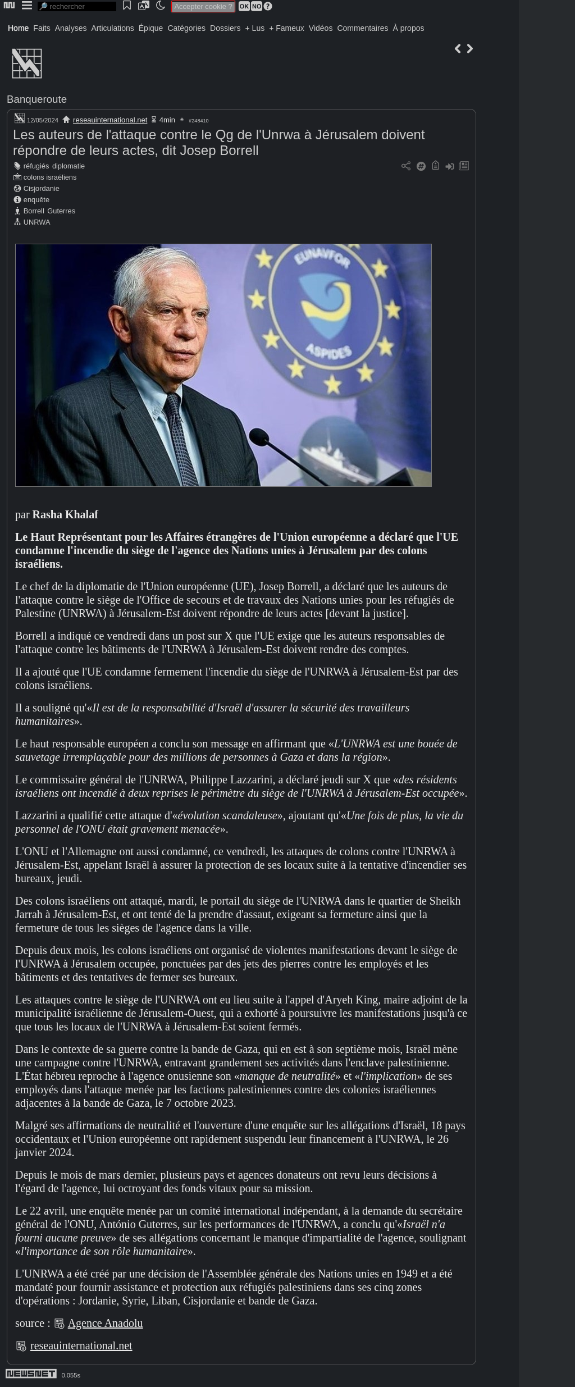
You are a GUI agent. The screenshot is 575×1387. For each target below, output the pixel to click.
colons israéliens (50, 177)
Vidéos (321, 28)
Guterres (61, 211)
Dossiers (225, 28)
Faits (41, 28)
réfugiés (36, 166)
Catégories (186, 28)
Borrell (34, 211)
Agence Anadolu (105, 1323)
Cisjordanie (42, 188)
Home (18, 28)
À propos (408, 28)
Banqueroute (37, 99)
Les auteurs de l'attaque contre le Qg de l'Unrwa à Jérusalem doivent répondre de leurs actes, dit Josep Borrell (219, 142)
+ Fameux (286, 28)
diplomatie (68, 166)
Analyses (71, 28)
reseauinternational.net (110, 120)
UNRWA (37, 222)
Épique (151, 28)
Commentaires (362, 28)
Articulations (113, 28)
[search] (77, 6)
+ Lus (255, 28)
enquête (36, 199)
